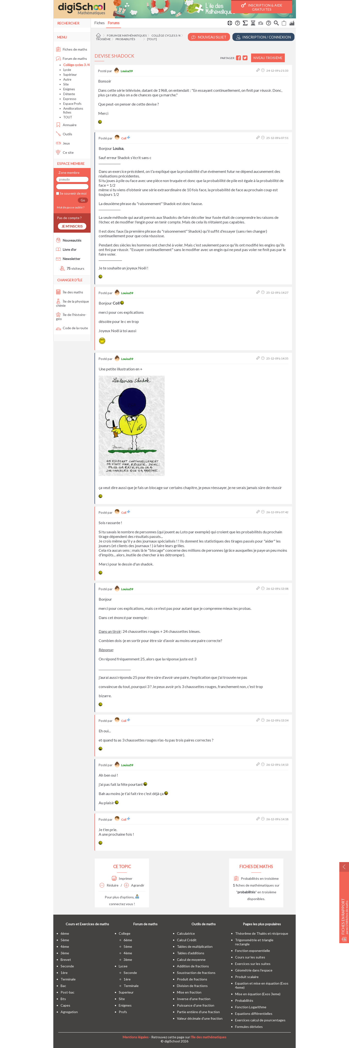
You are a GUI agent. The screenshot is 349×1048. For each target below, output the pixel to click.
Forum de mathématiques (127, 35)
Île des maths (69, 292)
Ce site (65, 152)
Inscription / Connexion (263, 37)
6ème (65, 933)
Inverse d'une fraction (193, 999)
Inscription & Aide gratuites (261, 7)
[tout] (152, 39)
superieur (126, 992)
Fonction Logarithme (250, 1007)
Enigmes (69, 89)
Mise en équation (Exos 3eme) (257, 994)
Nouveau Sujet (208, 37)
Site (66, 84)
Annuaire (66, 125)
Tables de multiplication (195, 946)
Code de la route (72, 328)
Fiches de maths (71, 49)
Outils (64, 134)
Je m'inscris (72, 226)
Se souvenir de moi (73, 193)
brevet (66, 959)
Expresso (69, 99)
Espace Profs (72, 104)
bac (63, 986)
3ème (65, 953)
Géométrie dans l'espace (253, 970)
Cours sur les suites (250, 957)
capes (65, 1005)
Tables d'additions (190, 953)
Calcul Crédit (187, 940)
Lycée (67, 70)
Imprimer (122, 878)
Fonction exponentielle (252, 951)
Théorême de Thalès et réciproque (261, 933)
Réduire (109, 885)
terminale (68, 979)
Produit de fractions (192, 979)
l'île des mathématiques (208, 1037)
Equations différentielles (253, 1013)
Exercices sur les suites (252, 964)
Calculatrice (186, 933)
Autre (67, 79)
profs (123, 1012)
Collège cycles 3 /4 (165, 35)
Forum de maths (71, 58)
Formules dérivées (249, 1027)
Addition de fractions (193, 966)
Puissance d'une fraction (195, 1005)
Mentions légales (136, 1037)
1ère (64, 973)
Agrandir (134, 885)
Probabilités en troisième (256, 878)
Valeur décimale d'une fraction (199, 1018)
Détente (69, 94)
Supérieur (70, 74)
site (122, 999)
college (124, 933)
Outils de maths (203, 924)
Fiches (99, 23)
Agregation (69, 1012)
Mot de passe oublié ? (70, 207)
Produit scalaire (247, 977)
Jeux (63, 143)
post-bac (67, 992)
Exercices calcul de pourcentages (260, 1020)
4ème (65, 946)
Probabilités (125, 39)
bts (63, 999)
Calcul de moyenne (191, 959)
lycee (123, 966)
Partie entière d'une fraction (198, 1012)
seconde (67, 966)
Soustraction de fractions (196, 973)
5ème (65, 940)
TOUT (67, 117)
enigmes (125, 1005)
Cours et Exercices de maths (87, 924)
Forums (113, 23)
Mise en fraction (189, 992)
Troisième (103, 39)
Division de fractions (192, 986)
